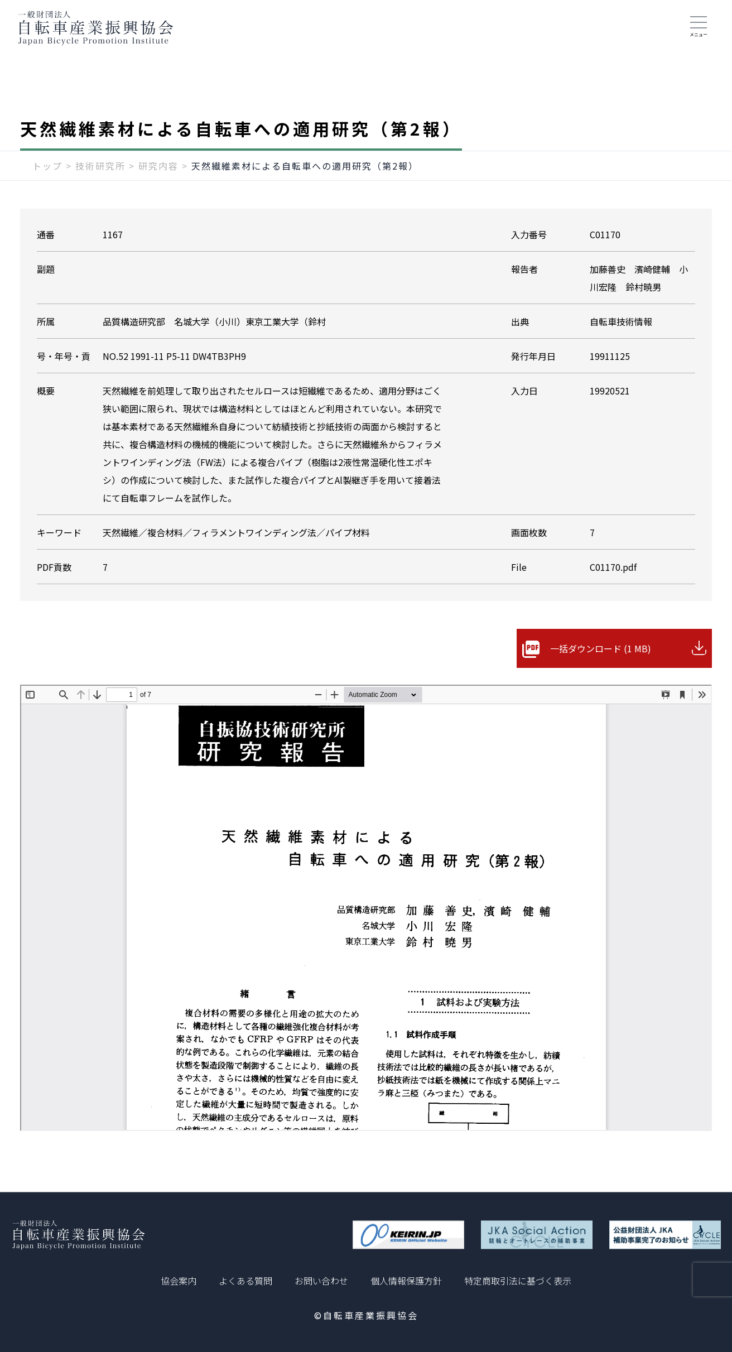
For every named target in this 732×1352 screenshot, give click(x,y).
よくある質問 (245, 1280)
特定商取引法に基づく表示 (517, 1280)
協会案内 (178, 1280)
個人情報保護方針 (406, 1280)
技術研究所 (100, 165)
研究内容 (158, 165)
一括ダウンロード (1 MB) (600, 648)
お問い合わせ (321, 1280)
